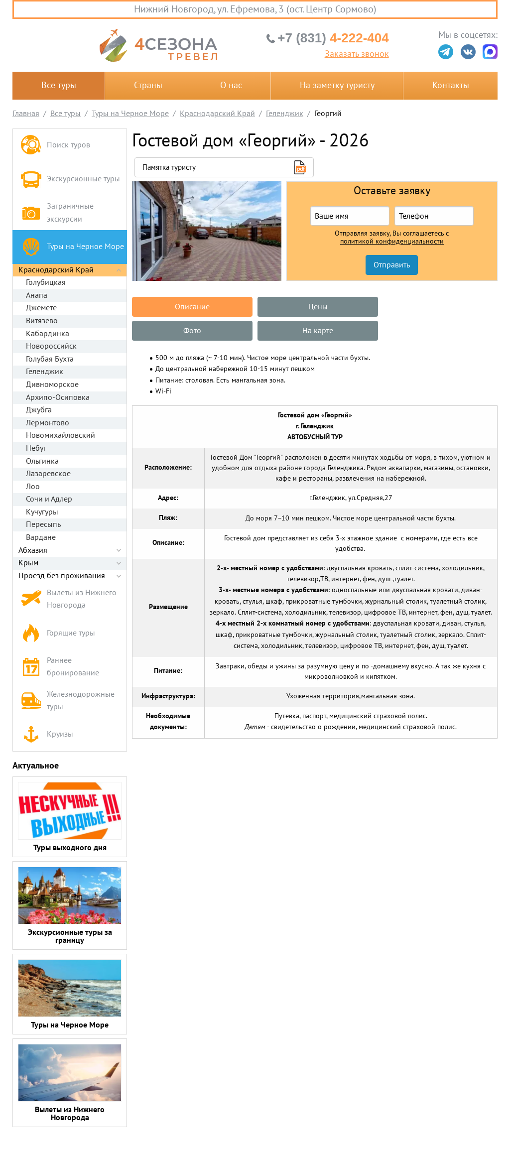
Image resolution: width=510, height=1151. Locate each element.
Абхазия (32, 550)
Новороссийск (51, 346)
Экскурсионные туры (70, 179)
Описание (191, 306)
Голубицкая (46, 282)
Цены (314, 306)
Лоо (33, 486)
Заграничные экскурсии (57, 213)
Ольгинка (42, 461)
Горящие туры (57, 633)
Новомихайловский (60, 435)
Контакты (450, 85)
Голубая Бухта (50, 359)
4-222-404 (332, 37)
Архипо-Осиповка (58, 397)
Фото (438, 306)
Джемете (41, 307)
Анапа (36, 295)
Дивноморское (52, 384)
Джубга (39, 409)
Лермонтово (47, 422)
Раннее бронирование (59, 667)
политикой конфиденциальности (392, 242)
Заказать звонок (357, 54)
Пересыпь (43, 524)
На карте (191, 330)
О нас (231, 85)
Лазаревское (48, 473)
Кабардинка (47, 333)
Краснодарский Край (56, 269)
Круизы (46, 734)
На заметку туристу (337, 85)
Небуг (36, 448)
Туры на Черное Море (72, 247)
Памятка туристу (169, 167)
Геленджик (44, 371)
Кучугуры (42, 512)
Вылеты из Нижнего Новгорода (68, 599)
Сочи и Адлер (49, 499)
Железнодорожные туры (67, 701)
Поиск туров (55, 145)
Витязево (42, 320)
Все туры (58, 85)
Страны (148, 85)
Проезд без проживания (61, 575)
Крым (28, 562)
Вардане (41, 537)
